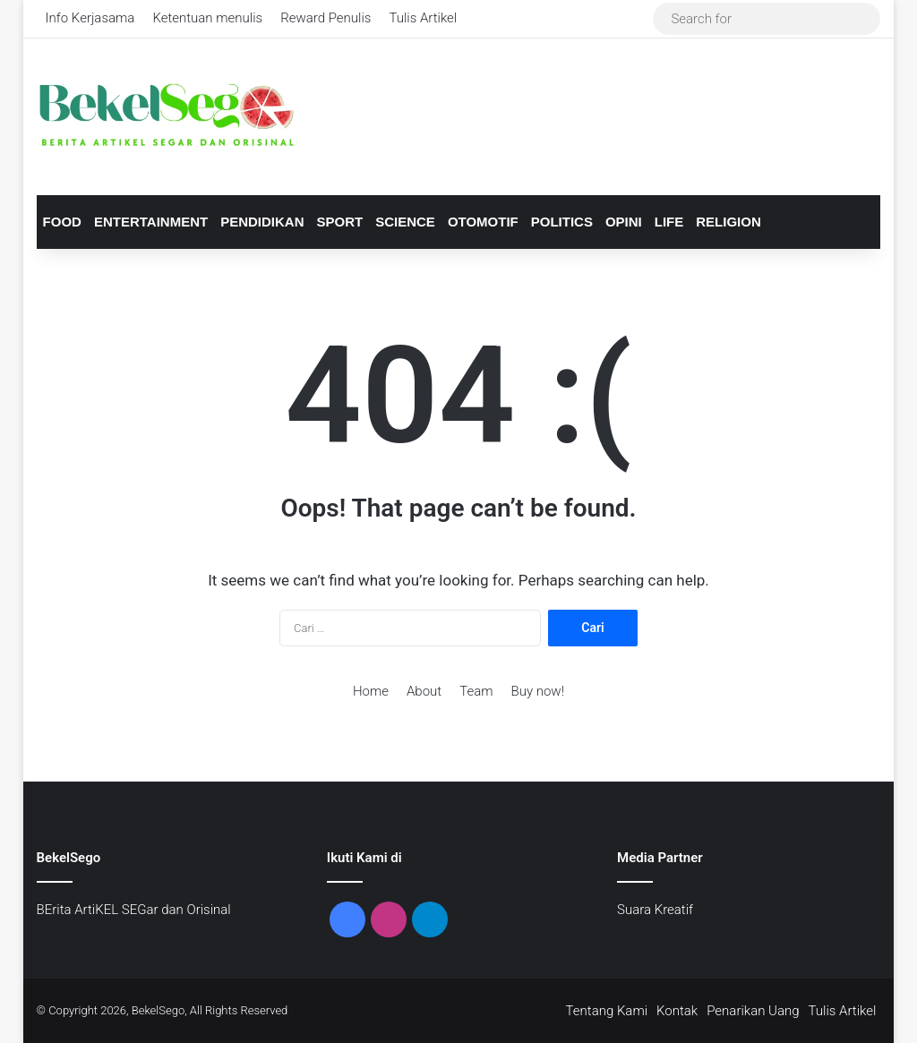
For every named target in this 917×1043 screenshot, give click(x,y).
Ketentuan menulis (207, 18)
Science (405, 221)
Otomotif (483, 221)
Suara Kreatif (655, 910)
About (424, 691)
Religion (728, 221)
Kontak (677, 1011)
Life (669, 221)
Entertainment (151, 221)
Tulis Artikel (423, 18)
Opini (623, 221)
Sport (340, 221)
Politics (562, 221)
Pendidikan (262, 221)
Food (62, 221)
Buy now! (537, 691)
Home (371, 691)
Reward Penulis (325, 18)
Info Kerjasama (90, 18)
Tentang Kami (607, 1011)
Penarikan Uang (753, 1011)
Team (476, 691)
